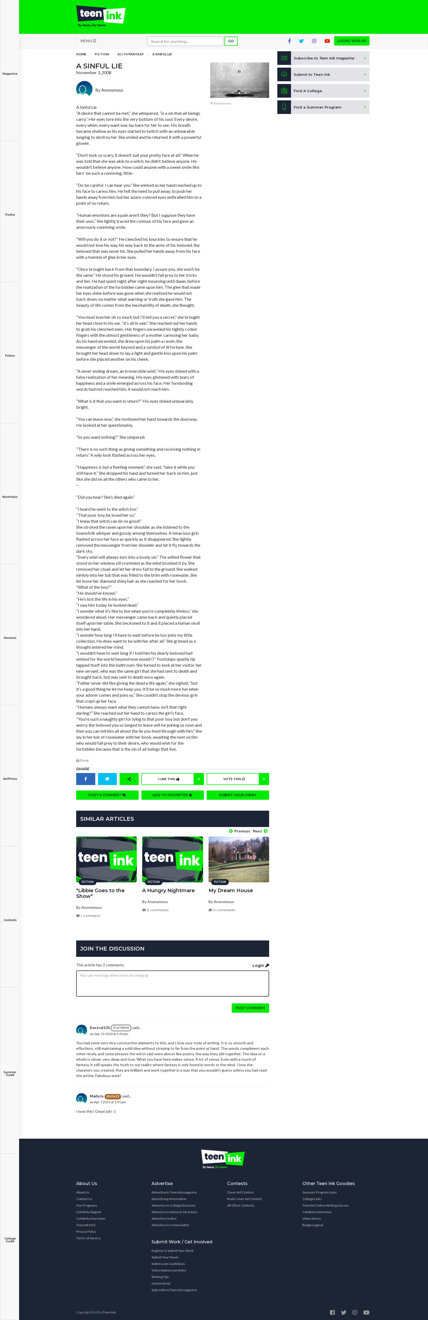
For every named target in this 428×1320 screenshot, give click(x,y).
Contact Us (84, 1197)
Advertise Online (164, 1216)
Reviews (10, 634)
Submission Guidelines (168, 1262)
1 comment (88, 914)
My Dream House (231, 888)
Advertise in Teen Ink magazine (174, 1190)
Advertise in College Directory (173, 1203)
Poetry (10, 211)
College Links (312, 1197)
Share (83, 771)
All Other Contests (240, 1203)
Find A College (300, 94)
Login (260, 963)
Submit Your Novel (164, 1255)
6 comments (155, 908)
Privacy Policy (86, 1230)
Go (231, 44)
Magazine (10, 70)
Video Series (311, 1216)
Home (81, 57)
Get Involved (160, 1281)
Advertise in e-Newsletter (170, 1223)
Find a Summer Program (310, 110)
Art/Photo (10, 775)
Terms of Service (88, 1236)
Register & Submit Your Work (172, 1249)
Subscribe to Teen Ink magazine (174, 1288)
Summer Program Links (319, 1190)
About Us (83, 1190)
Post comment (250, 1006)
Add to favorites (172, 798)
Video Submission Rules (168, 1268)
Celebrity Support (88, 1210)
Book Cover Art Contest (244, 1197)
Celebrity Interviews (91, 1216)
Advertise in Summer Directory (174, 1210)
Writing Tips (160, 1275)
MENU (88, 43)
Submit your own (238, 798)
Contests (10, 916)
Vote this (245, 781)
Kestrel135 (100, 1025)
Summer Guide (10, 1070)
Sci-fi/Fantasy (130, 57)
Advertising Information (168, 1197)
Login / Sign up (351, 44)
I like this (180, 781)
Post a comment (107, 798)
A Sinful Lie (162, 57)
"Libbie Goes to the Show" (100, 891)
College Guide (10, 1236)
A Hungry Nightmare (168, 888)
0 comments (222, 908)
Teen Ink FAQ (86, 1223)
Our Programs (86, 1203)
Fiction (10, 351)
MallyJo (97, 1094)
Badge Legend (312, 1223)
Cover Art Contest (240, 1190)
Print (82, 763)
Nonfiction (10, 493)
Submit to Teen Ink (304, 77)
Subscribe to (317, 61)
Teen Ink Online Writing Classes (325, 1203)
